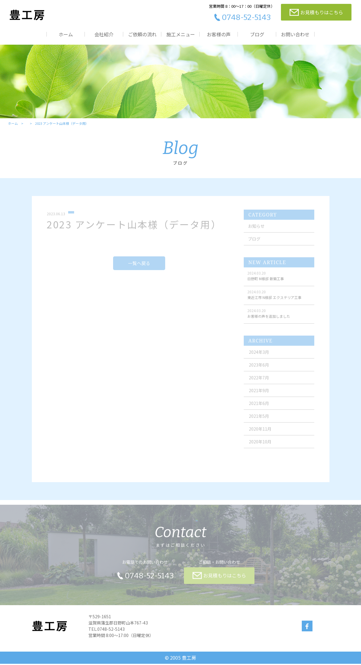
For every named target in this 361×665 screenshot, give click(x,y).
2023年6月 (259, 369)
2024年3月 (259, 356)
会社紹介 (103, 34)
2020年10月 (260, 446)
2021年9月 (259, 395)
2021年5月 (259, 420)
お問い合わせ (295, 34)
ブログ (257, 34)
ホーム (66, 34)
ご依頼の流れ (142, 34)
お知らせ (256, 230)
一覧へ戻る (139, 267)
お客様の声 (219, 34)
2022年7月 (259, 382)
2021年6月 (259, 407)
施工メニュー (180, 34)
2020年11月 (260, 433)
